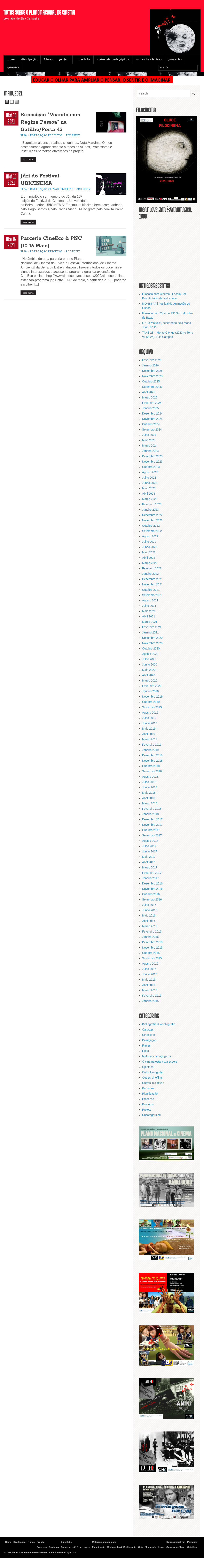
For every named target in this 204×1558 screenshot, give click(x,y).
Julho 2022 (149, 541)
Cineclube (83, 59)
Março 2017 (149, 867)
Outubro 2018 (151, 766)
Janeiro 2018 (150, 814)
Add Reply (73, 135)
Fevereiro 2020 (151, 685)
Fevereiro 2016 (151, 931)
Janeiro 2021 (150, 632)
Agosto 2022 (150, 536)
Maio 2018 (148, 792)
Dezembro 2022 (152, 515)
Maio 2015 (148, 979)
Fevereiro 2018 (151, 808)
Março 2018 (149, 803)
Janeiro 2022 (150, 573)
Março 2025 (149, 397)
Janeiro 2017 (150, 878)
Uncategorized (151, 1115)
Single (7, 102)
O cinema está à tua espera (159, 1061)
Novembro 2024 (152, 418)
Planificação (150, 1093)
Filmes (48, 59)
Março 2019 (149, 739)
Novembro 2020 (152, 643)
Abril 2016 (148, 920)
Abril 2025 (148, 392)
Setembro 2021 (152, 595)
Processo (148, 1099)
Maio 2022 (148, 552)
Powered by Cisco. (67, 1552)
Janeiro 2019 (150, 750)
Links (145, 1050)
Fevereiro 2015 (151, 995)
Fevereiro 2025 (151, 402)
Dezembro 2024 (152, 413)
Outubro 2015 (151, 953)
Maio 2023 (148, 488)
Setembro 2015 (152, 958)
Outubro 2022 (151, 525)
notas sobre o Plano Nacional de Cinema (39, 12)
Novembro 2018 (152, 760)
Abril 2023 (148, 493)
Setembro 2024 (152, 429)
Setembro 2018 (152, 771)
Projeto (64, 59)
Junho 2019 (149, 723)
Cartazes (148, 1029)
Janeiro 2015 (150, 1001)
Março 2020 (149, 680)
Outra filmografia (152, 1072)
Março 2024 (149, 445)
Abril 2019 (148, 734)
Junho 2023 (149, 483)
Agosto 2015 (150, 963)
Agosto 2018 (150, 776)
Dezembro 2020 (152, 637)
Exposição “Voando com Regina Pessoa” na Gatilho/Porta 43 (50, 122)
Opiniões (13, 67)
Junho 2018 (149, 787)
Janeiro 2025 (150, 408)
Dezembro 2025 (152, 370)
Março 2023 (149, 499)
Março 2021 (149, 621)
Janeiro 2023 (150, 509)
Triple (17, 102)
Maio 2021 (148, 611)
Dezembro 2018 (152, 755)
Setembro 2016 (152, 899)
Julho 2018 (149, 782)
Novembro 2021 (152, 584)
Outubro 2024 (151, 424)
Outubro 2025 (151, 381)
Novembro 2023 (152, 461)
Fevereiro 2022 (151, 568)
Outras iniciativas (149, 59)
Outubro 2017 (151, 830)
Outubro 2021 (151, 589)
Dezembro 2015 (152, 942)
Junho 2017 (149, 851)
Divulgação (29, 59)
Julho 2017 (149, 846)
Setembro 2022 (152, 531)
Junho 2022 (149, 547)
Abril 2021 (148, 616)
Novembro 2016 (152, 888)
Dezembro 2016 (152, 883)
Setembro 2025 (152, 386)
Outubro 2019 (151, 702)
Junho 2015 (149, 974)
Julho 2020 (149, 659)
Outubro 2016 (151, 894)
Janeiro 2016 (150, 936)
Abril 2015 (148, 985)
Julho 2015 (149, 969)
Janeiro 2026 (150, 365)
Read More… (28, 159)
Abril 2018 (148, 798)
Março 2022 (149, 563)
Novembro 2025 (152, 376)
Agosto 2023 (150, 472)
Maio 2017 (148, 856)
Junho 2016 (149, 910)
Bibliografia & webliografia (158, 1024)
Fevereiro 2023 (151, 504)
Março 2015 (149, 990)
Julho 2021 (149, 605)
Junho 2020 (149, 664)
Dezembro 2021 (152, 579)
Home (11, 59)
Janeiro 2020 (150, 691)
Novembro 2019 (152, 696)
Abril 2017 (148, 862)
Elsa (24, 135)
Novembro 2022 (152, 520)
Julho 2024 (149, 434)
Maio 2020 (148, 669)
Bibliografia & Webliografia (121, 1547)
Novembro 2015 (152, 947)
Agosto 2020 (150, 653)
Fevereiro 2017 (151, 872)
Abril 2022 (148, 557)
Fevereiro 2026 (151, 360)
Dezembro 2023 (152, 456)
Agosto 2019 (150, 712)
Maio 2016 (148, 915)
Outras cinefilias (60, 189)
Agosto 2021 (150, 600)
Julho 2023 (149, 477)
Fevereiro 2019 (151, 744)
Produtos (55, 135)
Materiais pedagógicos (113, 59)
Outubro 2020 (151, 648)
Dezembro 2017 (152, 819)
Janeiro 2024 (150, 451)
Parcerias (175, 59)
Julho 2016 (149, 904)
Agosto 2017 (150, 840)
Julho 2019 (149, 718)
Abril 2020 (148, 675)
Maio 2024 (148, 440)
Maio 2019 (148, 728)
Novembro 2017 (152, 824)
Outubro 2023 (151, 467)
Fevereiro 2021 (151, 627)
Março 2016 (149, 926)
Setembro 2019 (152, 707)
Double (12, 102)
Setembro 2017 (152, 835)
